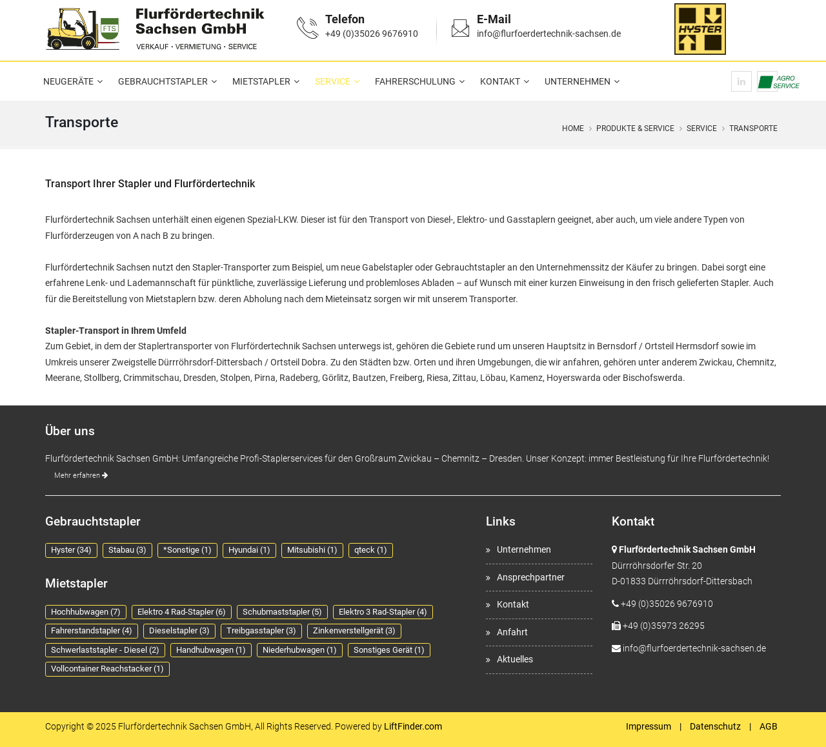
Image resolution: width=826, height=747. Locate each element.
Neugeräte (68, 81)
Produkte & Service (635, 128)
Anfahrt (512, 632)
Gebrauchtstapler (163, 81)
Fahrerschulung (415, 81)
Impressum (648, 726)
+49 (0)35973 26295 (664, 625)
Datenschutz (715, 726)
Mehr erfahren (81, 475)
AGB (769, 726)
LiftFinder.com (413, 726)
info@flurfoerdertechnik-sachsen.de (549, 33)
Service (332, 81)
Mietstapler (261, 81)
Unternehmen (577, 81)
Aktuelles (515, 659)
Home (573, 128)
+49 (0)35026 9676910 (371, 33)
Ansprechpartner (531, 577)
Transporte (753, 128)
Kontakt (500, 81)
